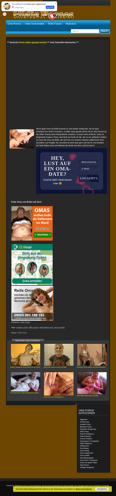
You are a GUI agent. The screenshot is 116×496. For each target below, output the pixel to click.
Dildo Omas (25, 322)
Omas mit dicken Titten (88, 463)
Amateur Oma (85, 424)
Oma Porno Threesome (88, 460)
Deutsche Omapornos (88, 429)
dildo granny (34, 327)
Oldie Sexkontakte (34, 23)
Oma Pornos (14, 23)
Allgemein (83, 420)
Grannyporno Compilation (89, 441)
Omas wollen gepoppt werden (33, 42)
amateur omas (22, 327)
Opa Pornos (84, 465)
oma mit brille (59, 327)
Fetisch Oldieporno (87, 434)
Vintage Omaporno (87, 467)
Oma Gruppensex (86, 453)
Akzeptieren (102, 489)
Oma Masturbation (87, 458)
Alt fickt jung (84, 422)
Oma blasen (84, 448)
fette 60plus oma (46, 327)
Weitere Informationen (84, 489)
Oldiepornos (84, 446)
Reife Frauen (55, 23)
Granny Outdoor (86, 439)
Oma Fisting (84, 451)
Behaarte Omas (86, 427)
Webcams (71, 23)
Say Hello (50, 7)
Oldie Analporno (86, 444)
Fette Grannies (85, 436)
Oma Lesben (85, 455)
